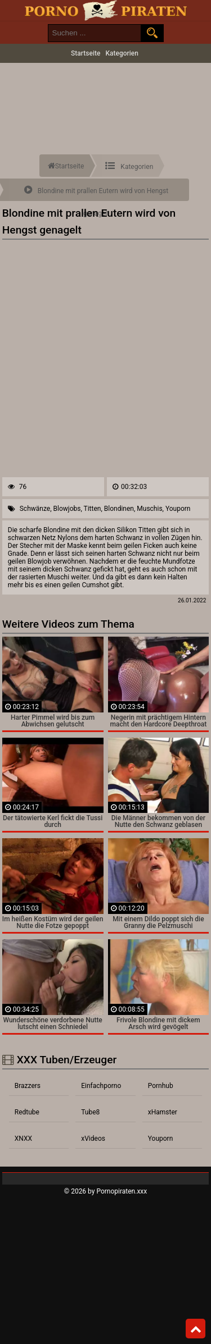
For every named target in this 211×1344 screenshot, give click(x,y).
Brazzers (28, 1086)
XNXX (23, 1138)
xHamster (162, 1112)
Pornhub (160, 1086)
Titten (92, 509)
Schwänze (35, 509)
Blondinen (119, 509)
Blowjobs (67, 509)
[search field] (94, 33)
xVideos (93, 1138)
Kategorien (121, 53)
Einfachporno (101, 1086)
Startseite (85, 53)
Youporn (178, 509)
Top (195, 1329)
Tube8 (90, 1112)
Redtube (27, 1112)
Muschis (149, 509)
